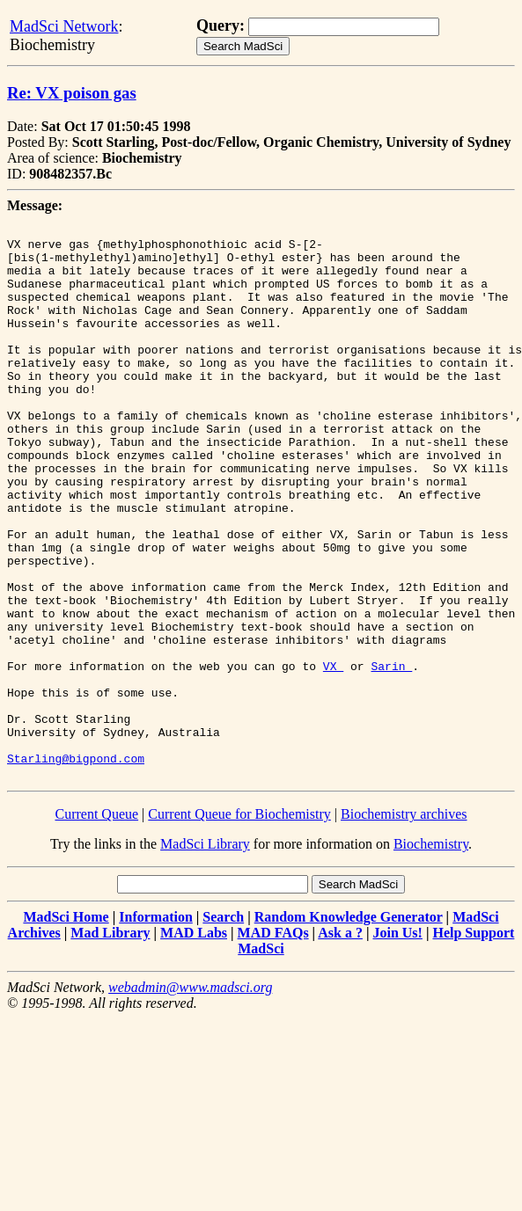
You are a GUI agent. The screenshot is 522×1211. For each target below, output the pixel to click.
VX (333, 755)
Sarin (391, 755)
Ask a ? (340, 1043)
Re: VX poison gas (71, 93)
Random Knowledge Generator (348, 1027)
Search (223, 1027)
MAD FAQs (273, 1043)
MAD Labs (193, 1043)
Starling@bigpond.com (75, 866)
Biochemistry (430, 954)
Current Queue (96, 924)
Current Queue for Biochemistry (239, 924)
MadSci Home (65, 1027)
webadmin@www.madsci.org (190, 1098)
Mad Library (110, 1043)
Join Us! (397, 1043)
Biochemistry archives (404, 924)
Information (156, 1027)
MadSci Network (64, 26)
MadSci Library (205, 954)
